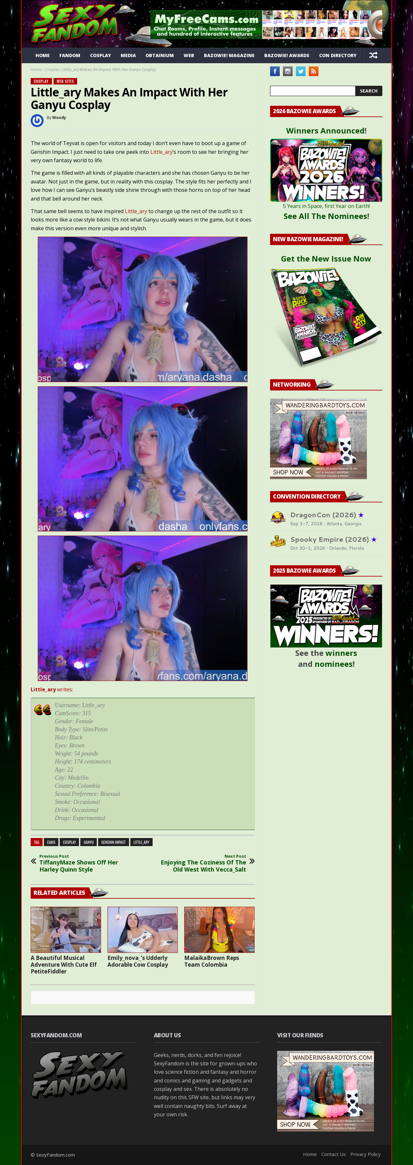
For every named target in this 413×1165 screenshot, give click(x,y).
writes (51, 689)
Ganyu (89, 842)
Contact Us (333, 1154)
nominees (334, 663)
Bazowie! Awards (286, 55)
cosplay (69, 842)
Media (128, 55)
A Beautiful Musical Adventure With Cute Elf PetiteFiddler (64, 964)
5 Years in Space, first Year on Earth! (326, 206)
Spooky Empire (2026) (333, 539)
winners (341, 652)
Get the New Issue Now (326, 258)
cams (51, 842)
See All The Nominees (325, 216)
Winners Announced (325, 130)
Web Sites (65, 81)
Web (189, 55)
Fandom (69, 55)
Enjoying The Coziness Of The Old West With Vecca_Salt (203, 863)
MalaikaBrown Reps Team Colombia (211, 961)
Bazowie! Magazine (229, 55)
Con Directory (338, 55)
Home (42, 55)
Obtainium (160, 55)
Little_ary (161, 151)
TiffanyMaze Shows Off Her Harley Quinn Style (82, 863)
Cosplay (100, 55)
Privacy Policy (365, 1154)
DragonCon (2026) (327, 514)
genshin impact (113, 842)
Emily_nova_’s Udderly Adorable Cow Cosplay (137, 961)
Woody (59, 117)
